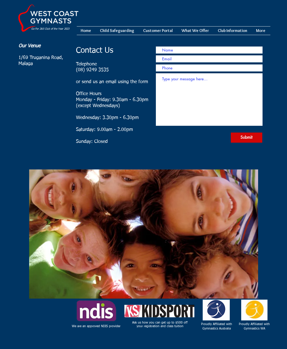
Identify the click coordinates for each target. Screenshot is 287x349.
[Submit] (246, 138)
